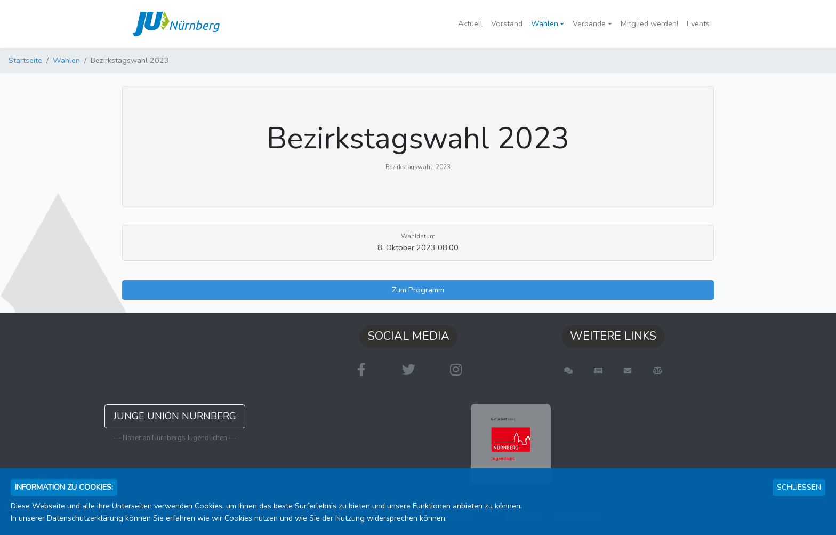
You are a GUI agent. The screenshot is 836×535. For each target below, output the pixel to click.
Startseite (25, 60)
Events (698, 23)
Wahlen (66, 60)
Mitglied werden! (649, 23)
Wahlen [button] (544, 23)
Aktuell (470, 23)
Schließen (799, 487)
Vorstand (506, 23)
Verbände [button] (589, 23)
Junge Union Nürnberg (175, 416)
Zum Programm (418, 289)
